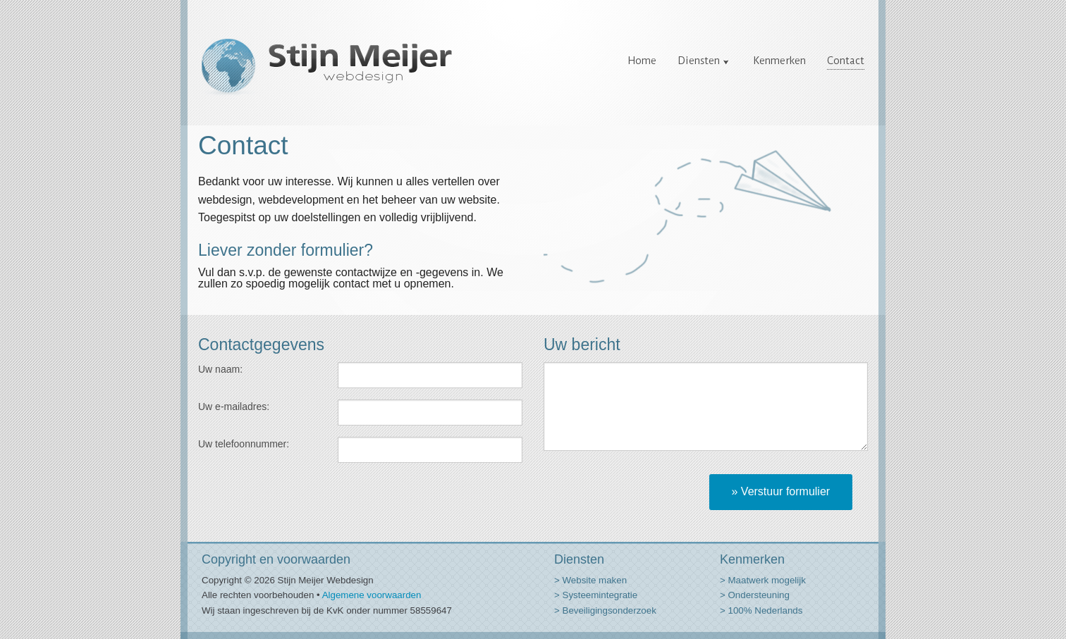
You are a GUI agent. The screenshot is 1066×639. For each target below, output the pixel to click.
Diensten (699, 61)
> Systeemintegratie (595, 595)
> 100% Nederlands (761, 610)
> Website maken (590, 580)
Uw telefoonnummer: (243, 443)
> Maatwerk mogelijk (763, 580)
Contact (845, 61)
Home (642, 61)
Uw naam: (220, 369)
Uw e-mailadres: (233, 406)
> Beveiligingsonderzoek (605, 610)
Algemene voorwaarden (372, 595)
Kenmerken (779, 61)
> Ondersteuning (755, 595)
